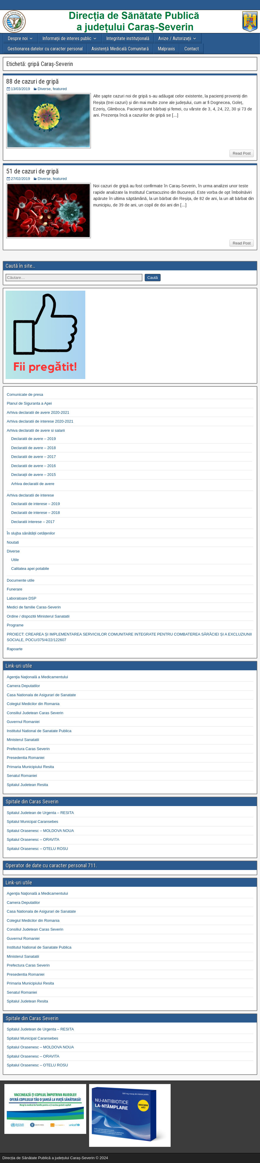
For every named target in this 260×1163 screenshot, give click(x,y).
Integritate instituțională (127, 38)
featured (60, 89)
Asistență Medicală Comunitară (120, 49)
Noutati (13, 542)
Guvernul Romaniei (23, 721)
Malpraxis (166, 49)
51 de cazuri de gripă (32, 171)
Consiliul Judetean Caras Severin (35, 713)
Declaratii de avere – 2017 (33, 456)
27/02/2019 (20, 178)
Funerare (14, 589)
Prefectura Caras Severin (28, 749)
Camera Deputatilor (23, 686)
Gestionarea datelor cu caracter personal (45, 49)
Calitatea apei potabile (30, 568)
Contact (191, 49)
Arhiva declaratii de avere (32, 484)
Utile (15, 559)
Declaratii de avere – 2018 (33, 448)
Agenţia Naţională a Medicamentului (37, 677)
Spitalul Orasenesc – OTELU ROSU (37, 848)
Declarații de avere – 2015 (33, 474)
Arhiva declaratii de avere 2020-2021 (38, 412)
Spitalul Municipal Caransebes (32, 821)
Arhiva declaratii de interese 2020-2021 (40, 421)
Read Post (242, 153)
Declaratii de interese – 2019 (35, 504)
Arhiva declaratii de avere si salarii (36, 430)
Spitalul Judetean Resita (27, 784)
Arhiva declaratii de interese (30, 495)
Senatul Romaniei (22, 775)
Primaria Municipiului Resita (30, 767)
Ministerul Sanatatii (23, 739)
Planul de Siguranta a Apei (29, 403)
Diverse (44, 89)
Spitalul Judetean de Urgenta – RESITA (40, 812)
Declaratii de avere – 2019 (33, 438)
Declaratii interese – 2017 (32, 522)
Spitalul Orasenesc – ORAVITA (33, 839)
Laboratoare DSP (21, 598)
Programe (15, 625)
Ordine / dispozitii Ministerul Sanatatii (38, 616)
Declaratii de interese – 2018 (35, 512)
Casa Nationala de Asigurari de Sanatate (41, 695)
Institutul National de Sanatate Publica (39, 731)
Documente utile (20, 580)
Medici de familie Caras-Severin (34, 607)
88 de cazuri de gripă (32, 81)
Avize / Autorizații (174, 38)
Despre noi (18, 38)
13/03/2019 (20, 89)
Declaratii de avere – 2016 (33, 466)
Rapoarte (14, 649)
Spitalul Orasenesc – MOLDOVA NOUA (40, 830)
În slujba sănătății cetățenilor (31, 533)
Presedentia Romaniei (25, 757)
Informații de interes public (66, 38)
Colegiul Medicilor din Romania (33, 704)
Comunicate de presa (25, 394)
